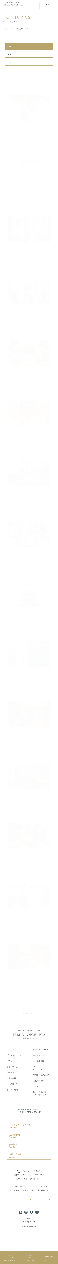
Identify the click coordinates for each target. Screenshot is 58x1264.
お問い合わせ (47, 1258)
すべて (10, 46)
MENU (47, 5)
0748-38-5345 (31, 1171)
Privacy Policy (29, 1221)
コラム (10, 54)
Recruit (29, 1218)
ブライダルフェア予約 (9, 1257)
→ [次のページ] (37, 1013)
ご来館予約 (28, 1257)
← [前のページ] (21, 1013)
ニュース (11, 62)
